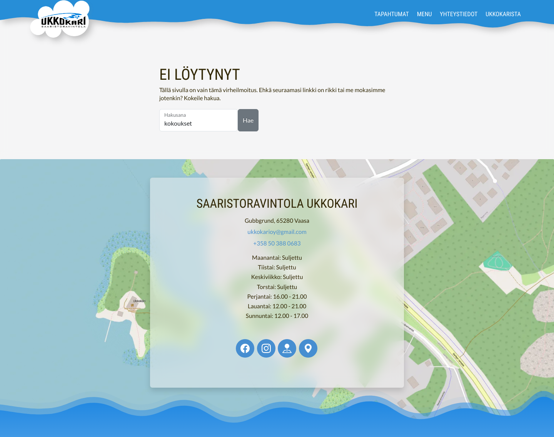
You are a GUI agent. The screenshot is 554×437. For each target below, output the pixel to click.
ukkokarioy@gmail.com (276, 232)
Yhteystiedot (458, 14)
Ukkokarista (503, 14)
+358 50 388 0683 (276, 243)
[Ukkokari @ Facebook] (245, 348)
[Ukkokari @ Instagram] (266, 348)
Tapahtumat (391, 14)
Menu (424, 14)
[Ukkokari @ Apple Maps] (287, 348)
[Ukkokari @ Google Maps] (308, 348)
